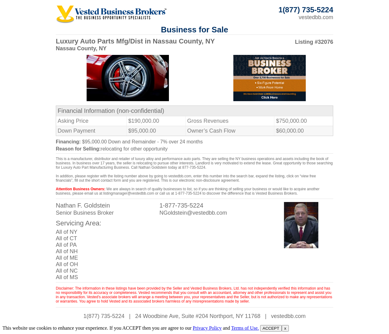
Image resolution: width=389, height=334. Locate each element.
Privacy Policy (207, 328)
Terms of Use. (245, 328)
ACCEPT (271, 328)
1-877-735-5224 (181, 205)
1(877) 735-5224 (104, 316)
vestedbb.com (316, 17)
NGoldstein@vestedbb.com (193, 213)
